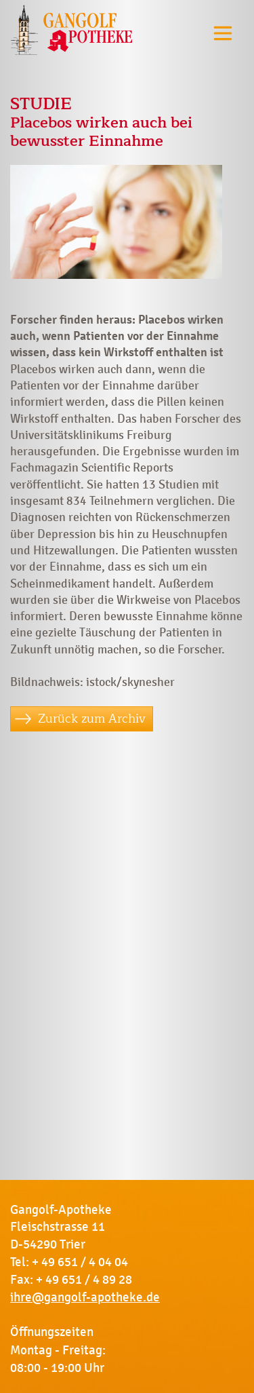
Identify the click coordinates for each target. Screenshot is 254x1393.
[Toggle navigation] (223, 32)
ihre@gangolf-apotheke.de (85, 1297)
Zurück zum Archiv (92, 718)
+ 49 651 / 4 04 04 (80, 1262)
